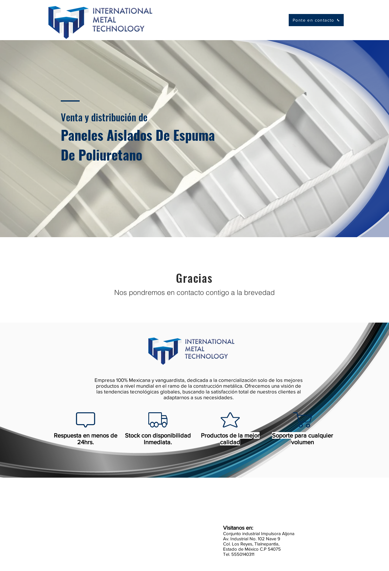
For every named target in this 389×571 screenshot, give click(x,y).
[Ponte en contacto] (316, 20)
